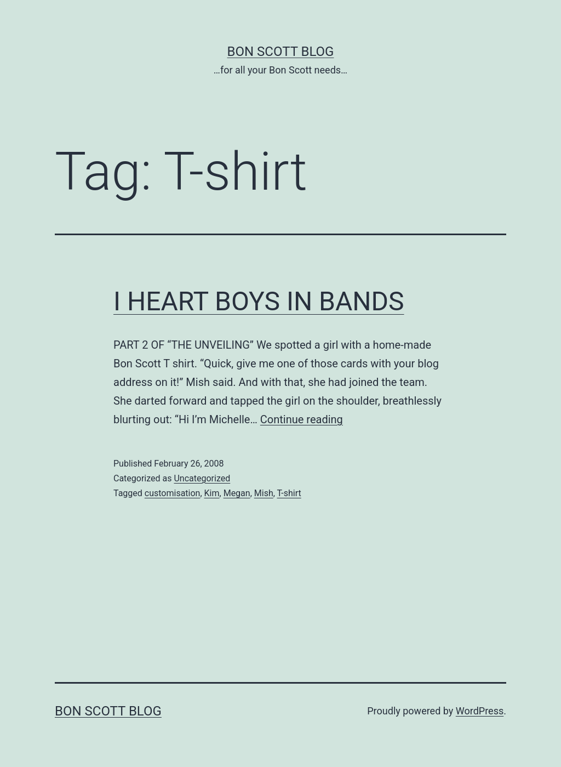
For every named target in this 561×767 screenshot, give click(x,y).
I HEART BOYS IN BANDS (258, 301)
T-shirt (289, 493)
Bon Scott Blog (280, 51)
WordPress (479, 711)
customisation (173, 493)
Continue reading (301, 419)
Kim (212, 493)
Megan (237, 493)
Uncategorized (202, 478)
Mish (263, 493)
